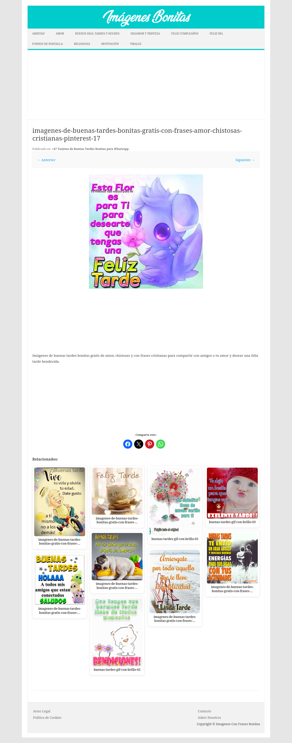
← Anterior (46, 159)
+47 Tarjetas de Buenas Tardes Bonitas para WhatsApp (90, 149)
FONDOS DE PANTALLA (47, 44)
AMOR (60, 33)
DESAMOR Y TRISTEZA (145, 33)
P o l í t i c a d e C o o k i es (47, 717)
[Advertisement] (146, 82)
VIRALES (135, 44)
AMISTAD (38, 33)
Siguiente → (245, 159)
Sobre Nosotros (209, 717)
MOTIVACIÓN (110, 44)
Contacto (204, 711)
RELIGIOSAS (82, 44)
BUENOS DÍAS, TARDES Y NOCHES (97, 33)
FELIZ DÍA (216, 33)
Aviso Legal (41, 711)
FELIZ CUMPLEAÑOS (184, 33)
